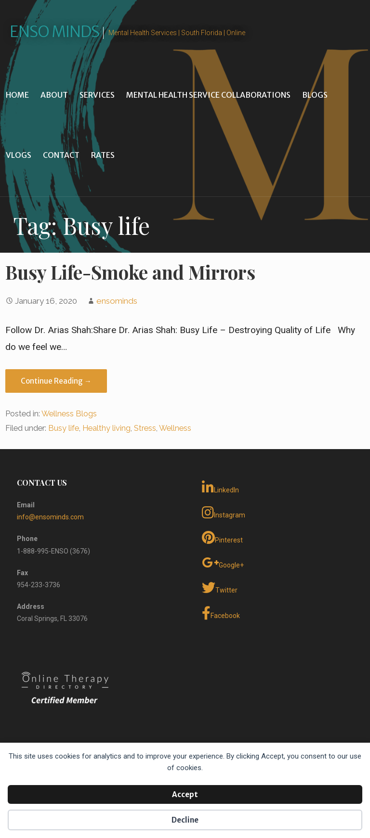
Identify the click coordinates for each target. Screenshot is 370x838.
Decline (185, 820)
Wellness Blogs (69, 413)
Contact (61, 155)
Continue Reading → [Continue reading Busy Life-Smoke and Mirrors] (56, 381)
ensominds (116, 301)
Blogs (315, 95)
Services (97, 95)
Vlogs (18, 155)
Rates (103, 155)
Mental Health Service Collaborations (208, 95)
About (54, 95)
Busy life (63, 428)
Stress (145, 428)
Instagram (223, 512)
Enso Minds (54, 31)
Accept (185, 794)
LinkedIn (220, 487)
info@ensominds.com (50, 517)
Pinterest (222, 537)
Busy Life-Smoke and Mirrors (130, 271)
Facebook (221, 613)
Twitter (220, 587)
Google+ (223, 562)
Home (17, 95)
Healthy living (106, 428)
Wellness (175, 428)
